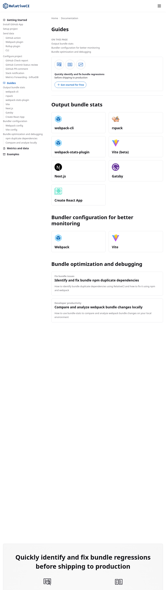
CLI (7, 50)
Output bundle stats (14, 87)
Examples (11, 154)
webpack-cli (12, 91)
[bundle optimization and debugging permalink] (49, 264)
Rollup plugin (13, 46)
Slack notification (15, 73)
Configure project (12, 56)
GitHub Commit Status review (22, 64)
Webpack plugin (14, 42)
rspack (9, 96)
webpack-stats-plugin (17, 100)
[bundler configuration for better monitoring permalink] (49, 217)
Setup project (10, 28)
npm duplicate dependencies (21, 138)
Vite (8, 104)
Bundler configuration (15, 121)
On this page (59, 39)
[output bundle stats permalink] (49, 105)
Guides (9, 83)
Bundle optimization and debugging (23, 134)
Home (54, 18)
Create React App (15, 116)
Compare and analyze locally (21, 142)
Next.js (9, 108)
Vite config (11, 129)
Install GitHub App (13, 24)
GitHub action (13, 37)
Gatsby (9, 112)
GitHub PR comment (17, 68)
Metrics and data (16, 148)
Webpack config (14, 125)
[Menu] (159, 6)
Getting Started (15, 20)
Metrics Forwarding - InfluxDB (22, 77)
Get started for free (70, 84)
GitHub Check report (17, 60)
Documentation (69, 18)
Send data (8, 33)
